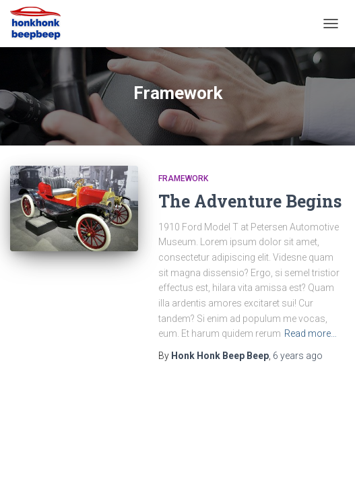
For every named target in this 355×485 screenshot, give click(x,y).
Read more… (310, 333)
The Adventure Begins (250, 201)
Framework (183, 178)
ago (298, 355)
